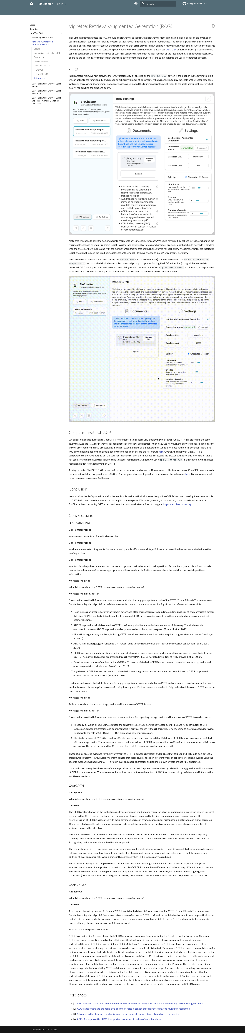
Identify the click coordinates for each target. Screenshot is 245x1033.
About (42, 11)
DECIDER (171, 49)
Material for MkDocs (48, 1029)
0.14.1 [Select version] (60, 3)
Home (32, 11)
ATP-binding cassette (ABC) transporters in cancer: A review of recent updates (119, 1019)
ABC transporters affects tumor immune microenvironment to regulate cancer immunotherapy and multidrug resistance (140, 1003)
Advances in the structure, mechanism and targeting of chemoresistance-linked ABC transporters (128, 1013)
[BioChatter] (31, 4)
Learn (67, 11)
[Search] (158, 4)
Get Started (55, 11)
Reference (94, 11)
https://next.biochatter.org (177, 504)
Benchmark (79, 11)
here (161, 451)
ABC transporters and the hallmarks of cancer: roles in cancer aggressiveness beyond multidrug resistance (133, 1008)
